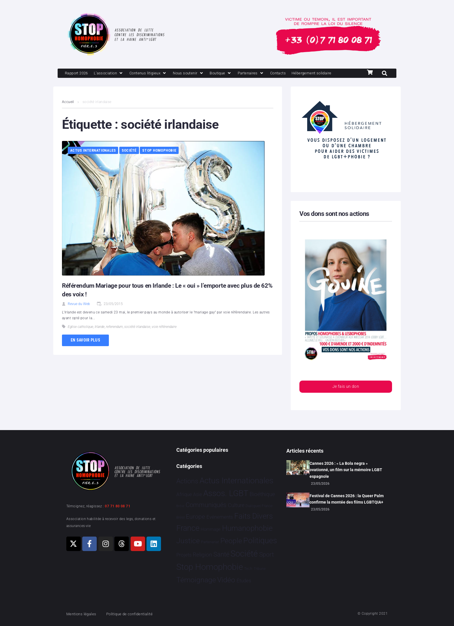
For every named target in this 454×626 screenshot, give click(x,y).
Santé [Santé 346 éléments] (221, 554)
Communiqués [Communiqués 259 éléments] (206, 505)
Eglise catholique (80, 337)
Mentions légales (83, 613)
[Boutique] (238, 73)
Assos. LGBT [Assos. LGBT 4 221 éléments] (225, 493)
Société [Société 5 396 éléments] (244, 554)
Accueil (68, 112)
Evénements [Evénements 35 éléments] (219, 517)
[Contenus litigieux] (158, 73)
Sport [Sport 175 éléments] (266, 554)
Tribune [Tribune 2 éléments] (260, 569)
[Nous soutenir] (202, 73)
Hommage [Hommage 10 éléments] (211, 529)
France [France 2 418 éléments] (187, 528)
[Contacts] (300, 73)
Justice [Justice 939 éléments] (188, 541)
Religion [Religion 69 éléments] (202, 555)
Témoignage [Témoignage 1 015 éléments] (196, 580)
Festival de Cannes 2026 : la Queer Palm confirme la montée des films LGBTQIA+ (347, 498)
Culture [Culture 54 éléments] (236, 505)
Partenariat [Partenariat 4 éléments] (210, 542)
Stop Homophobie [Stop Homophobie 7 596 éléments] (209, 567)
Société (129, 161)
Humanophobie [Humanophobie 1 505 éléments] (247, 528)
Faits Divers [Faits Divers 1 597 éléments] (253, 516)
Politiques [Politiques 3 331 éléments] (260, 540)
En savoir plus (85, 350)
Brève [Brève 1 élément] (180, 506)
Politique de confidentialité (137, 613)
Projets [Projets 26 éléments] (184, 555)
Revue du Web (79, 314)
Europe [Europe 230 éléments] (195, 516)
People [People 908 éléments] (231, 541)
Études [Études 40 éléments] (244, 581)
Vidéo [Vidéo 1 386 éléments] (226, 580)
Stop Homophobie (159, 161)
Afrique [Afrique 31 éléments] (184, 495)
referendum (114, 337)
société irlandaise (137, 337)
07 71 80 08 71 (117, 506)
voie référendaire (164, 337)
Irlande (100, 337)
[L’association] (114, 73)
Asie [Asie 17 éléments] (197, 495)
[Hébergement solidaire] (87, 83)
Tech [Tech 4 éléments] (248, 569)
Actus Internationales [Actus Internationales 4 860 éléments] (236, 480)
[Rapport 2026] (78, 73)
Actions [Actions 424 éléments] (187, 481)
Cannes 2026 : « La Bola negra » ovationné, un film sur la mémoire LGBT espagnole (346, 470)
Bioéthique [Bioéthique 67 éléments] (262, 494)
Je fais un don (345, 397)
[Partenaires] (270, 73)
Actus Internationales (93, 161)
